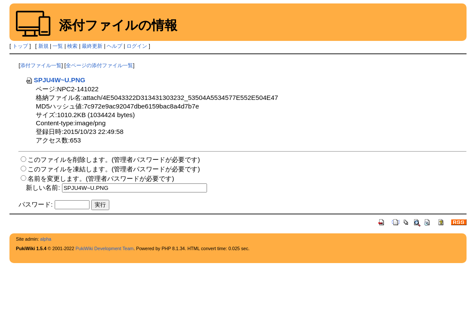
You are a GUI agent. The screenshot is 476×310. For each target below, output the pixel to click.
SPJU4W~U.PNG (55, 80)
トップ (20, 46)
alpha (45, 239)
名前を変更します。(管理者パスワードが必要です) (101, 178)
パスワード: (36, 204)
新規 (43, 46)
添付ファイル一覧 (41, 65)
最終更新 (92, 46)
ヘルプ (114, 46)
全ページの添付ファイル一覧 (99, 65)
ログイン (137, 46)
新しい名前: (43, 187)
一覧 (58, 46)
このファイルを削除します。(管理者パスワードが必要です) (114, 159)
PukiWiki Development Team (104, 248)
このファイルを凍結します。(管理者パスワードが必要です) (114, 169)
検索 (72, 46)
